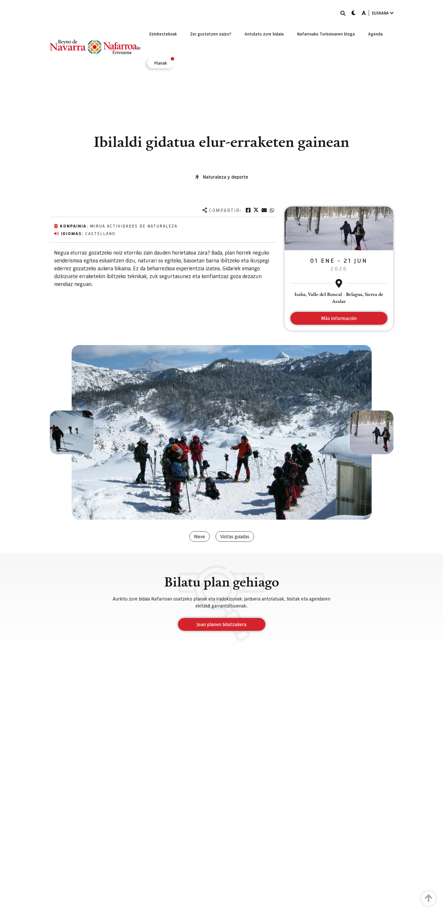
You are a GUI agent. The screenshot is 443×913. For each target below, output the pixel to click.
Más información (339, 318)
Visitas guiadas (234, 536)
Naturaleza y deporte (225, 177)
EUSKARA (382, 13)
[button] (71, 432)
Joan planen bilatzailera (221, 624)
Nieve (199, 536)
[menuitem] (163, 33)
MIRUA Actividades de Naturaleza (133, 225)
